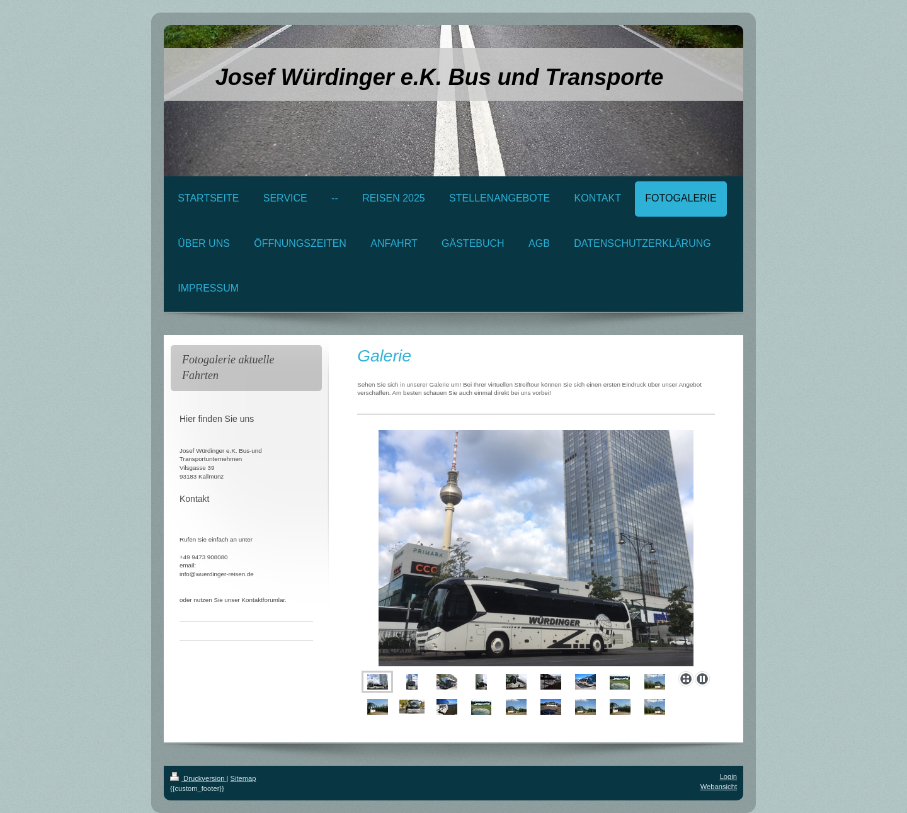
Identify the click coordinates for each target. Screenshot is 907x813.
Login (728, 776)
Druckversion (198, 778)
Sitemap (243, 778)
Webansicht (718, 786)
